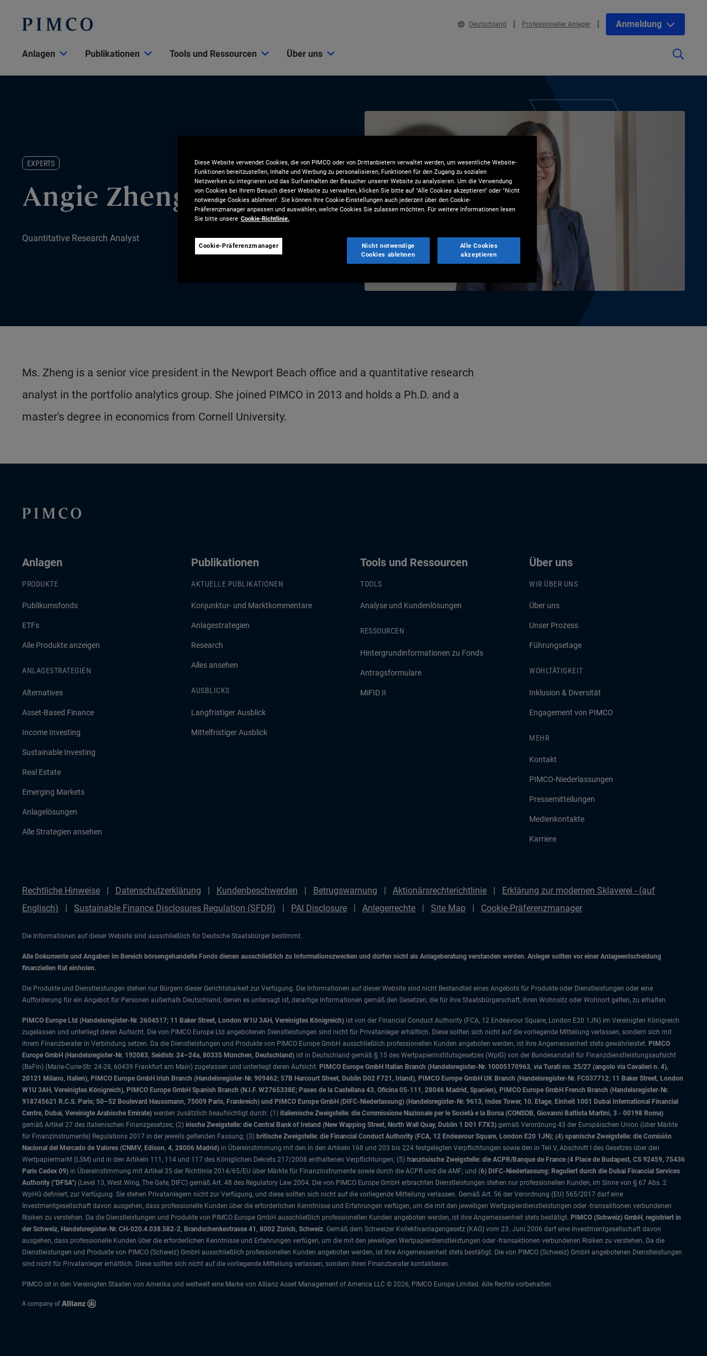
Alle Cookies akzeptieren (479, 250)
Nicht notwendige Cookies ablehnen (388, 250)
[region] (357, 209)
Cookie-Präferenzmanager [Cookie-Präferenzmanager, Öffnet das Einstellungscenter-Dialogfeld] (238, 245)
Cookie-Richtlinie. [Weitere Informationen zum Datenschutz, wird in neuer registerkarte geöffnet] (265, 218)
